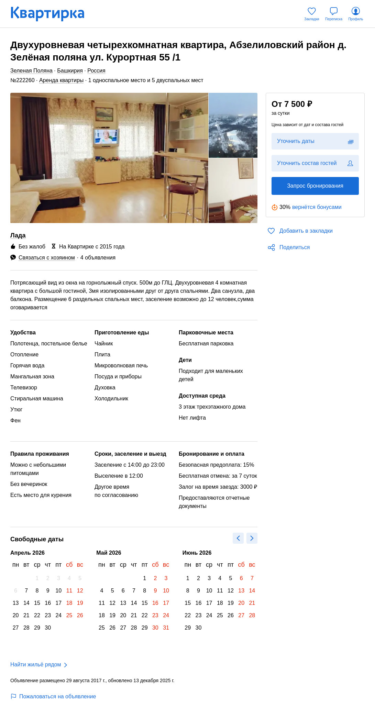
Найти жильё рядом (35, 664)
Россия (96, 71)
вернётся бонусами (317, 207)
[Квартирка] (52, 14)
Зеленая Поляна (31, 71)
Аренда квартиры (61, 80)
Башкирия (70, 71)
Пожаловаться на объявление (53, 696)
